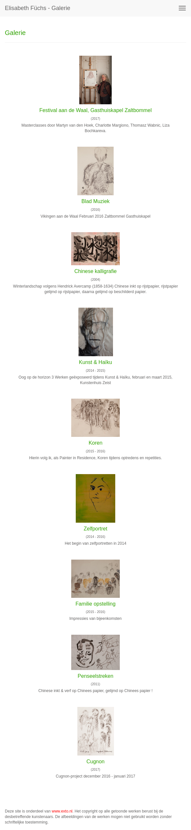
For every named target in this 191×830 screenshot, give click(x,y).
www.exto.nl (62, 811)
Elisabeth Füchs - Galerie (37, 8)
